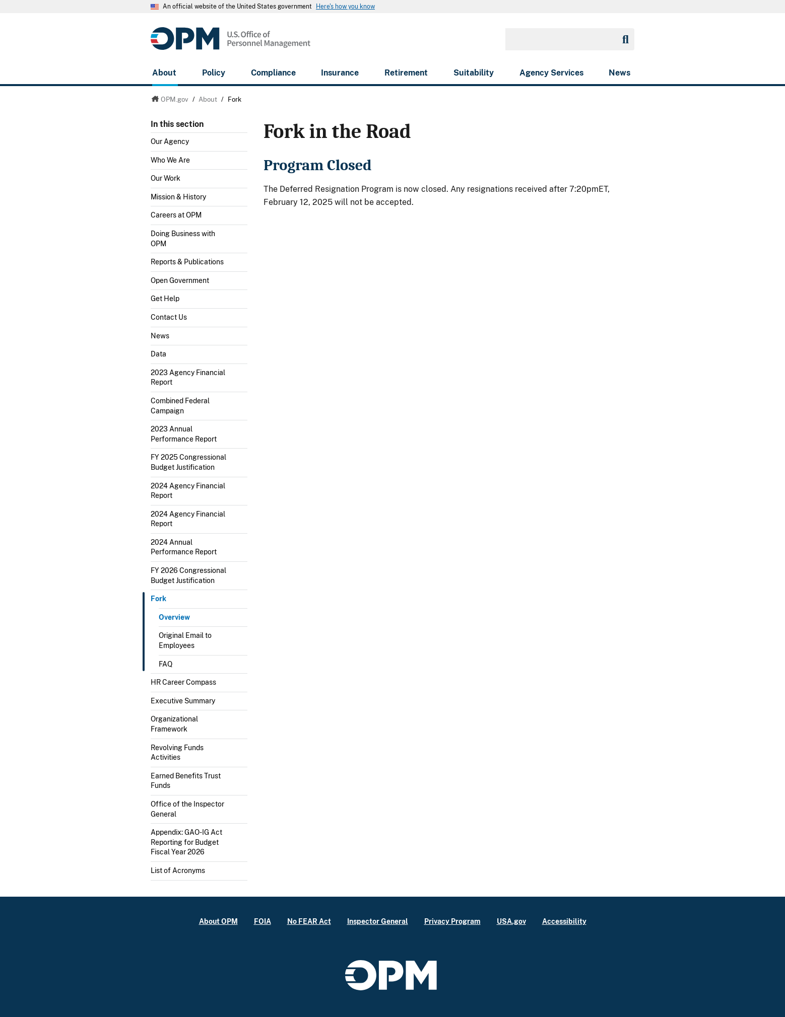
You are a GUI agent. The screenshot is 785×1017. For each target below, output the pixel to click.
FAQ (165, 664)
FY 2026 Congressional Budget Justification (188, 575)
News (160, 336)
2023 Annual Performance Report (184, 434)
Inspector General (377, 921)
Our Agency (170, 141)
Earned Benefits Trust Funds (186, 781)
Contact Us (169, 317)
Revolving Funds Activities (177, 753)
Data (158, 354)
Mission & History (178, 197)
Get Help (165, 299)
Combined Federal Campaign (180, 406)
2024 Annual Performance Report (184, 547)
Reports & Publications (187, 262)
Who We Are (170, 160)
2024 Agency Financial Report (188, 491)
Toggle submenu (243, 163)
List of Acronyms (178, 870)
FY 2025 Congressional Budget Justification (188, 462)
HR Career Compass (183, 682)
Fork (158, 599)
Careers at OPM (176, 215)
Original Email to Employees (185, 640)
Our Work (165, 178)
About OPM (218, 921)
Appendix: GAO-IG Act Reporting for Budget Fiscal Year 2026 (186, 842)
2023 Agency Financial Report (188, 378)
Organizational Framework (174, 724)
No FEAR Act (309, 921)
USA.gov (511, 921)
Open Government (180, 280)
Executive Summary (183, 701)
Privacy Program (452, 921)
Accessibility (564, 921)
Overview (174, 617)
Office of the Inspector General (187, 809)
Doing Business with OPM (183, 239)
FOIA (262, 921)
